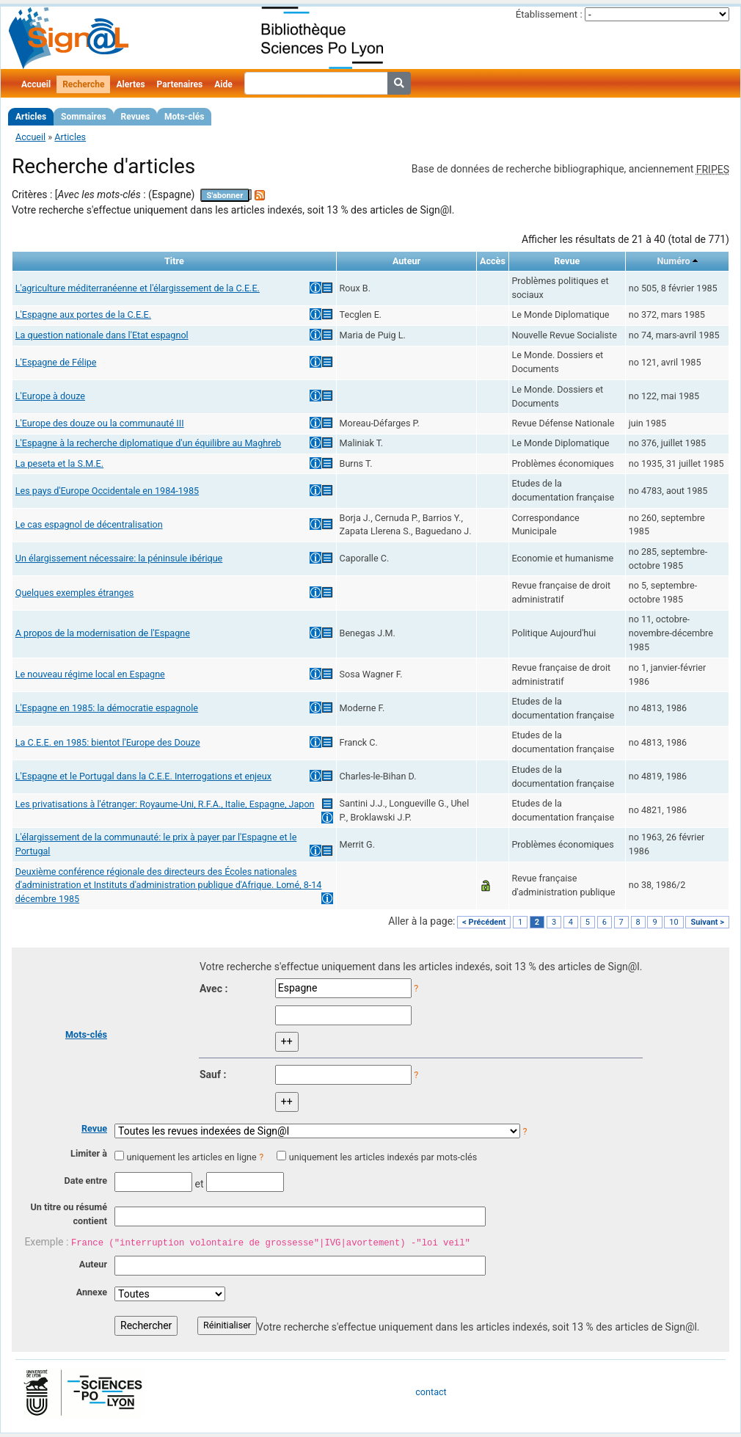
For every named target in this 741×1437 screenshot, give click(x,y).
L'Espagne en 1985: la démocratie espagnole (106, 707)
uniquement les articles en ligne (191, 1157)
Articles (30, 117)
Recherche (83, 84)
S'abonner (225, 195)
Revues (135, 117)
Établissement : (549, 14)
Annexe (91, 1292)
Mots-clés (184, 117)
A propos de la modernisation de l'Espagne (102, 633)
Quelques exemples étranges (74, 592)
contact (430, 1391)
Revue (94, 1128)
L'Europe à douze (50, 395)
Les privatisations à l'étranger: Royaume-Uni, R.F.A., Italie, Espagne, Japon (165, 804)
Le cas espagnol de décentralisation (89, 524)
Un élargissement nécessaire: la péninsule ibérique (119, 558)
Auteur (93, 1264)
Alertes (130, 84)
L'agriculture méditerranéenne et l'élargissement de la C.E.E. (137, 288)
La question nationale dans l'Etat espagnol (102, 335)
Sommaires (83, 117)
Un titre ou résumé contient (68, 1213)
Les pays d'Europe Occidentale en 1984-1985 (107, 490)
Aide (223, 84)
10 (673, 922)
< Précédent (483, 922)
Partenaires (180, 84)
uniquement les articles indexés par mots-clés (383, 1157)
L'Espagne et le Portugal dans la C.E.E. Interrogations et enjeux (143, 776)
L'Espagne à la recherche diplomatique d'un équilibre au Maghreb (148, 442)
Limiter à (88, 1153)
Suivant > (707, 922)
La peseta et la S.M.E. (59, 463)
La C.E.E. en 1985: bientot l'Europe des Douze (107, 742)
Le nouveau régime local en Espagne (90, 674)
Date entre (85, 1180)
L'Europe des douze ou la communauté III (99, 423)
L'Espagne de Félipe (56, 362)
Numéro (673, 260)
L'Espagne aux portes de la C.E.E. (83, 314)
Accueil (36, 84)
